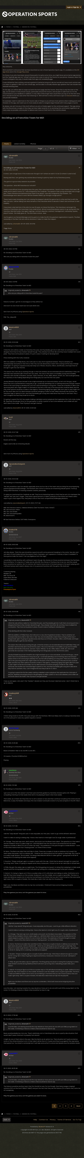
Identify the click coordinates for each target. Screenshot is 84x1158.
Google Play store (23, 72)
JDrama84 (16, 224)
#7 (79, 544)
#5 (79, 432)
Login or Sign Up (74, 7)
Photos (33, 144)
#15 (79, 1068)
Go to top (77, 1120)
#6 (79, 479)
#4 (79, 342)
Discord (69, 96)
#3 (79, 282)
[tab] (6, 143)
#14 (79, 1015)
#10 (79, 743)
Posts (6, 144)
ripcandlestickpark (19, 503)
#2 (79, 249)
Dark (7, 1120)
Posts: (11, 162)
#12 (79, 826)
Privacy (53, 1120)
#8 (79, 612)
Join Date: (12, 160)
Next (78, 1106)
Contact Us (43, 1120)
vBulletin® (41, 1127)
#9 (79, 708)
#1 (79, 168)
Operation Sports (28, 312)
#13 (79, 915)
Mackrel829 (17, 408)
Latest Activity (19, 144)
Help (35, 1120)
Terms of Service (64, 1120)
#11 (79, 785)
